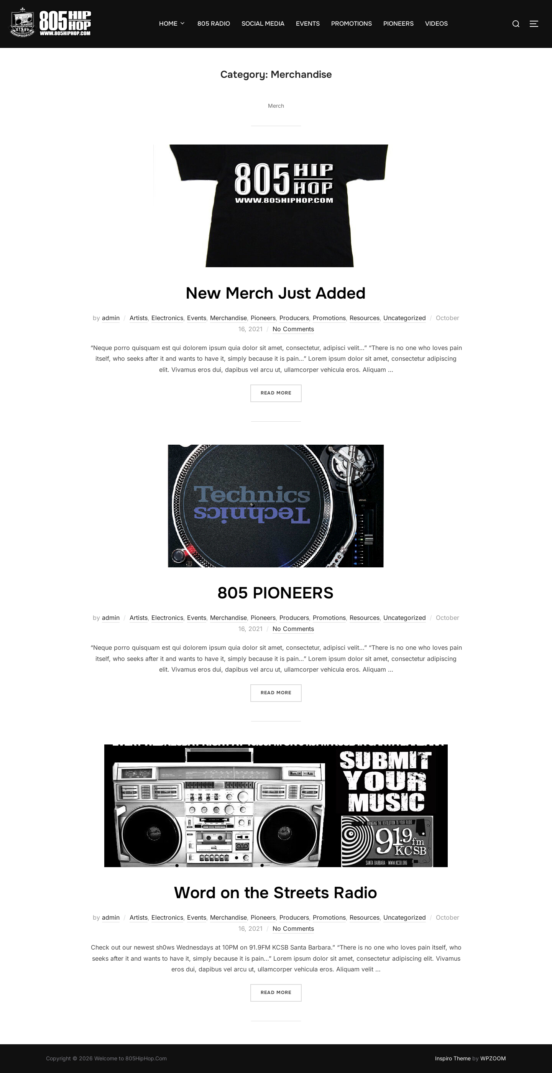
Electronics (167, 318)
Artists (139, 318)
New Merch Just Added (276, 293)
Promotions (329, 318)
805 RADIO (213, 24)
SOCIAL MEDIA (263, 24)
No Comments (293, 329)
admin (111, 318)
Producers (294, 318)
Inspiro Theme (453, 1058)
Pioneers (263, 318)
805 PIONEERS (275, 593)
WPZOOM (493, 1058)
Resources (365, 318)
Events (196, 318)
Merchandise (228, 318)
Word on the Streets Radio (275, 892)
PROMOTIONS (351, 24)
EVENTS (308, 24)
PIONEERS (398, 24)
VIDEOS (436, 24)
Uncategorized (404, 318)
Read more (281, 392)
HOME (172, 24)
